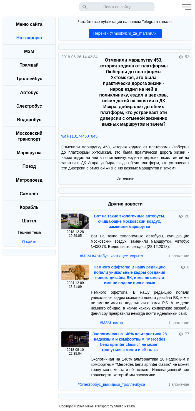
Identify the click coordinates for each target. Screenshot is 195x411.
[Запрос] (116, 6)
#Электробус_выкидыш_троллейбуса (111, 384)
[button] (185, 7)
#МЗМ (85, 256)
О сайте (29, 241)
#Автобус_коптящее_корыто (117, 256)
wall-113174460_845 (79, 136)
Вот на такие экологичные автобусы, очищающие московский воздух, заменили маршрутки (129, 221)
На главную (29, 37)
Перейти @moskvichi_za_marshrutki (125, 33)
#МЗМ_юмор (111, 323)
